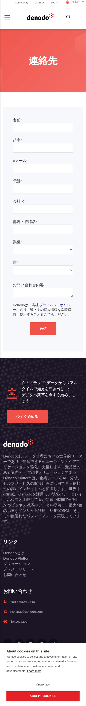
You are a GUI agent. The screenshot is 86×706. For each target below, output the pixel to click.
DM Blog (40, 3)
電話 (17, 181)
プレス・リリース (18, 569)
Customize (43, 684)
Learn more (34, 671)
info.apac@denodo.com (23, 611)
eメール (20, 160)
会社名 (19, 201)
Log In (54, 3)
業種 (17, 242)
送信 (43, 328)
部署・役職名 (25, 222)
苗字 (17, 140)
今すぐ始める (27, 416)
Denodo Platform (17, 558)
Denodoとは (13, 553)
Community (21, 3)
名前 (17, 120)
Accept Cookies (43, 696)
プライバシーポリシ (54, 304)
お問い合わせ (14, 575)
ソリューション (16, 564)
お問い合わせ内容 (28, 285)
